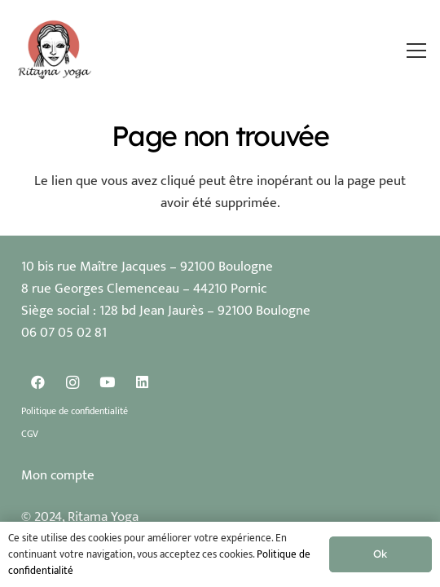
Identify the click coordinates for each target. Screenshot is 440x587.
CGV (29, 434)
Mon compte (58, 475)
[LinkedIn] (142, 382)
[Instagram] (72, 382)
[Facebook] (38, 382)
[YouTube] (107, 382)
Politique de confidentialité (74, 411)
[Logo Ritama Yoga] (55, 50)
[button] (417, 50)
